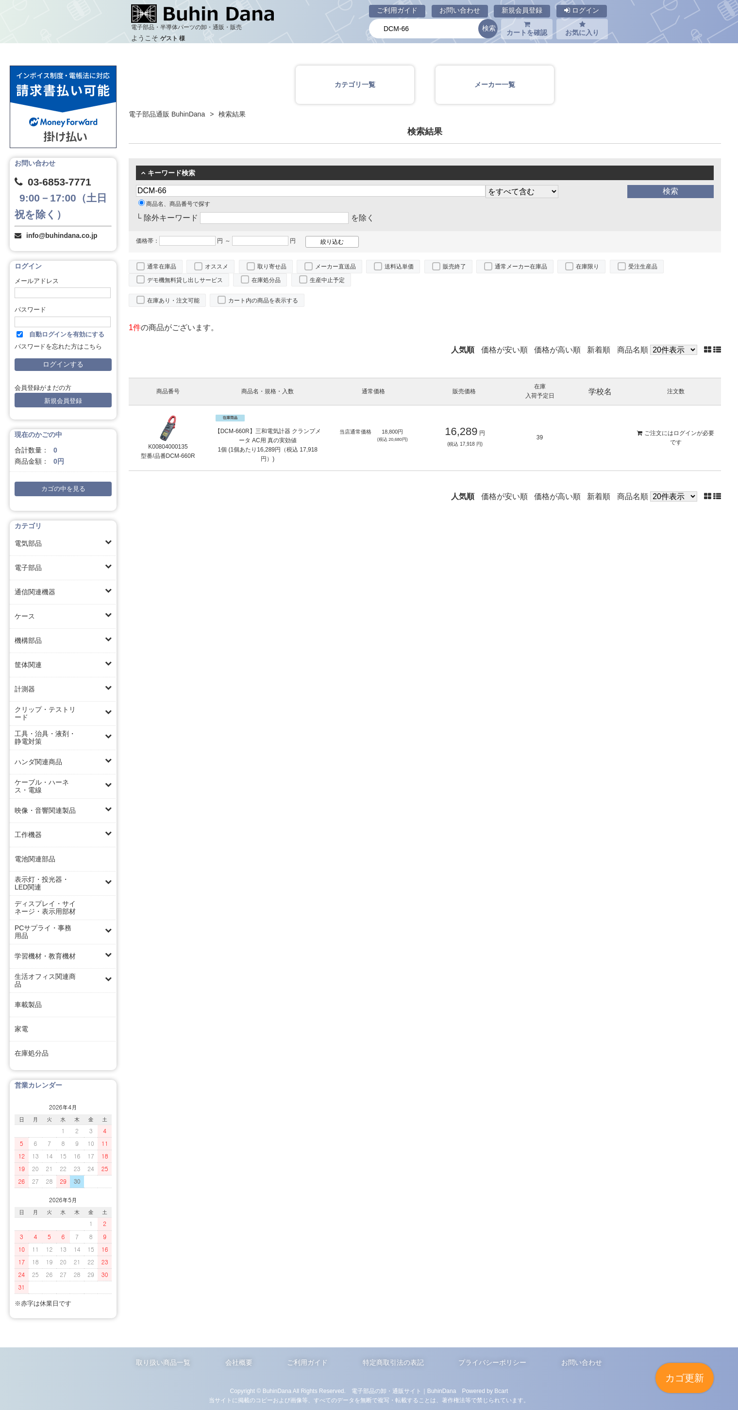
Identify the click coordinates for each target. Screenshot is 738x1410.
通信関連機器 (35, 592)
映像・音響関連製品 (45, 810)
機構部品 (28, 640)
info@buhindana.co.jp (62, 235)
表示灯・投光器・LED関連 (42, 883)
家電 (21, 1029)
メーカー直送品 (335, 266)
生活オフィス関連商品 (45, 980)
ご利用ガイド (397, 10)
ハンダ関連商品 (38, 762)
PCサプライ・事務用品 (43, 932)
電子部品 (28, 567)
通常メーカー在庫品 (521, 266)
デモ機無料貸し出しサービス (185, 280)
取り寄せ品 (271, 266)
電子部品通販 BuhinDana (167, 114)
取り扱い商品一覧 (163, 1362)
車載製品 (28, 1004)
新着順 (598, 350)
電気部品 (28, 543)
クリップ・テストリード (45, 713)
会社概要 (238, 1362)
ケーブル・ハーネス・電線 (42, 786)
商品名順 (632, 350)
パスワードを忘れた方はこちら (58, 346)
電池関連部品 (35, 859)
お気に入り (582, 28)
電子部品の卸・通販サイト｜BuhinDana (404, 1391)
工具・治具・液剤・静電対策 (45, 737)
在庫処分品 (32, 1053)
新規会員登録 (522, 10)
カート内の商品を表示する (263, 300)
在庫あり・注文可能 (173, 300)
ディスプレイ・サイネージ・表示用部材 (45, 907)
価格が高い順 (557, 350)
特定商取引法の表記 (393, 1362)
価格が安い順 (504, 350)
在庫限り (587, 266)
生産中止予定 (327, 280)
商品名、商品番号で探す (174, 204)
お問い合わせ (459, 10)
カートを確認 (526, 28)
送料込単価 (399, 266)
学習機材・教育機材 (45, 956)
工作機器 (28, 835)
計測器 (25, 689)
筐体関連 (28, 665)
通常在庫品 (161, 266)
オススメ (216, 266)
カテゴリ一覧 (355, 84)
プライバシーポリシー (492, 1362)
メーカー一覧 (494, 84)
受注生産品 (642, 266)
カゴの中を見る (63, 489)
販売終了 (454, 266)
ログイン (581, 10)
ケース (25, 616)
